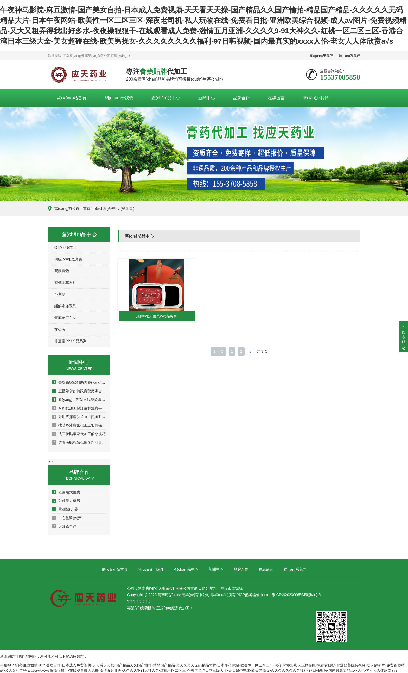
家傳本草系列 (65, 282)
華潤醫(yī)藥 (65, 509)
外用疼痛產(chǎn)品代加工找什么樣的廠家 (79, 417)
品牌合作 (241, 98)
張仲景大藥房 (66, 501)
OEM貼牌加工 (65, 247)
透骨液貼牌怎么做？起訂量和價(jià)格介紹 (79, 442)
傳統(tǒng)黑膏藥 (68, 259)
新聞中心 (206, 98)
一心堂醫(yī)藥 (67, 518)
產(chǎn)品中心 (165, 98)
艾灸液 (59, 329)
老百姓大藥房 (66, 492)
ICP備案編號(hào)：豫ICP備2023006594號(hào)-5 (280, 595)
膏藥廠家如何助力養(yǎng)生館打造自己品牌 (79, 382)
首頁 (86, 208)
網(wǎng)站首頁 (71, 98)
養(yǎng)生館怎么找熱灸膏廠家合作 (79, 399)
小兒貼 (59, 294)
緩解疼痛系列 (65, 306)
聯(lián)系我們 (349, 56)
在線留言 (276, 98)
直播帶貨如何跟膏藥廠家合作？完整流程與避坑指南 (79, 391)
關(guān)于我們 (321, 56)
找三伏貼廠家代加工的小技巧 (79, 434)
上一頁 (218, 351)
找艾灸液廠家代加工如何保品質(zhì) (79, 425)
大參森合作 (64, 526)
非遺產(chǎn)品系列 (70, 341)
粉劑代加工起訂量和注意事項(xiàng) (79, 408)
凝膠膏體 (61, 271)
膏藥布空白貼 (65, 318)
